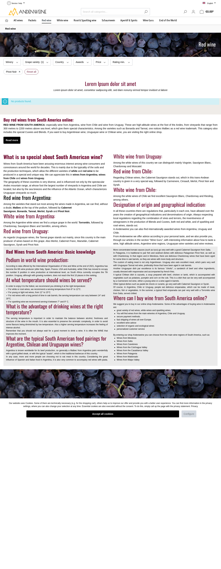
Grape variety (37, 62)
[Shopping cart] (207, 11)
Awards (82, 62)
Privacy (194, 406)
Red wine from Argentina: (27, 197)
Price (101, 62)
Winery (12, 62)
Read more (12, 140)
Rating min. (121, 62)
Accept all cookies (102, 414)
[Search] (146, 11)
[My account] (193, 11)
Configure (189, 414)
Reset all (31, 71)
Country (62, 62)
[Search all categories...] (111, 11)
